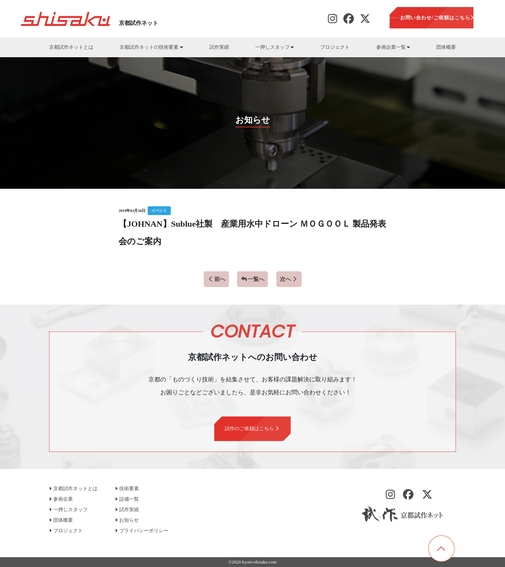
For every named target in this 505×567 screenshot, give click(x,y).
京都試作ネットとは (71, 47)
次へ (289, 279)
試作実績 (219, 47)
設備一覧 (127, 499)
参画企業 (61, 499)
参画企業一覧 (393, 47)
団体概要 (446, 47)
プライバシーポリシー (141, 530)
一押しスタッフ (274, 47)
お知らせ (127, 520)
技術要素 (127, 488)
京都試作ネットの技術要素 (151, 47)
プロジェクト (335, 47)
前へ (216, 279)
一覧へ (252, 279)
